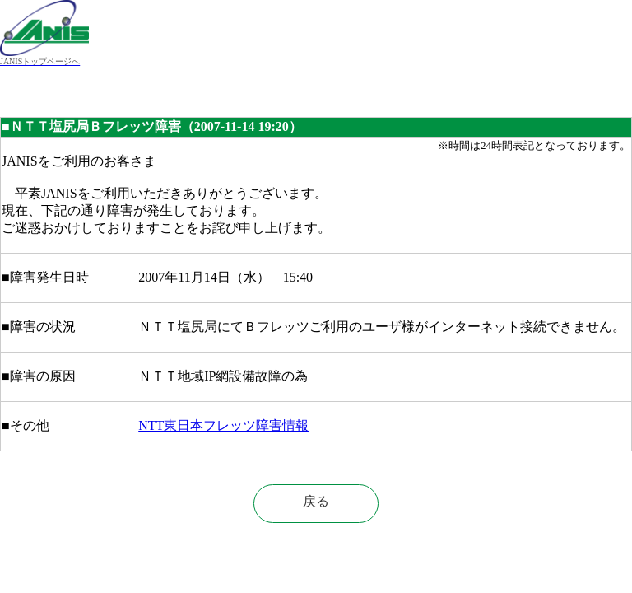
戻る (316, 501)
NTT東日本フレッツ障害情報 (223, 425)
